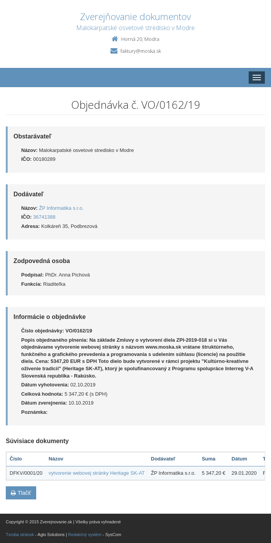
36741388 (44, 217)
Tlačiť (21, 493)
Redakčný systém (85, 534)
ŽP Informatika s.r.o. (61, 208)
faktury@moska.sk (140, 50)
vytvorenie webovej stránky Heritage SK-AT (97, 473)
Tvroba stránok (20, 534)
